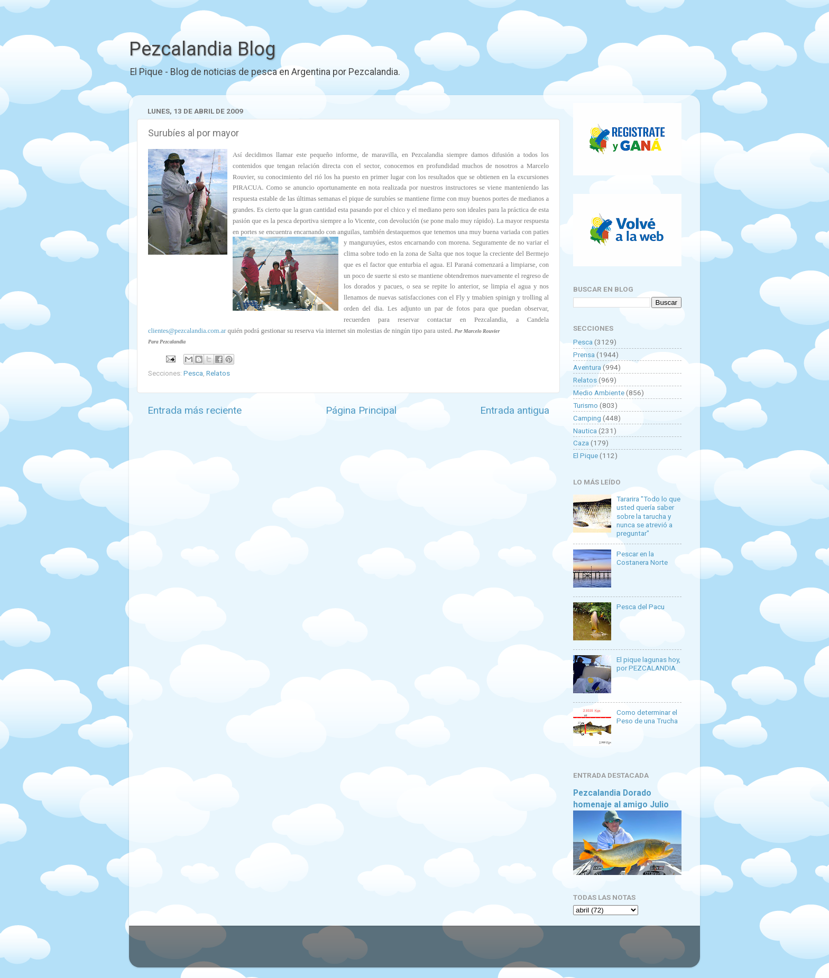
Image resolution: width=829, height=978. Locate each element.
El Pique (585, 455)
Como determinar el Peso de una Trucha (647, 716)
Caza (581, 443)
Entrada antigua (514, 410)
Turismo (585, 405)
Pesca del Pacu (640, 606)
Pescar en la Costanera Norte (642, 557)
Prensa (584, 354)
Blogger (523, 951)
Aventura (587, 367)
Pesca (193, 373)
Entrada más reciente (195, 410)
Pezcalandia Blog (202, 49)
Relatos (218, 373)
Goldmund (433, 951)
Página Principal (361, 410)
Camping (587, 418)
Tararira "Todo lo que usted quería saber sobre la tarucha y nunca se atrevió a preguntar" (648, 516)
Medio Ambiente (598, 392)
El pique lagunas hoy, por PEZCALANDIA (648, 663)
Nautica (585, 430)
